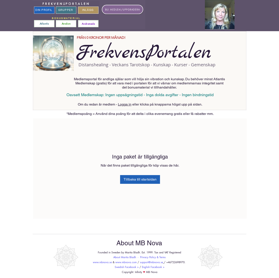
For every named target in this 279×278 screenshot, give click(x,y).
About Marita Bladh (124, 257)
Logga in (124, 104)
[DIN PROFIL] (44, 10)
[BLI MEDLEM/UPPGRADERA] (122, 9)
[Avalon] (66, 23)
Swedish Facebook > (127, 267)
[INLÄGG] (88, 10)
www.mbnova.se (102, 262)
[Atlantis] (44, 23)
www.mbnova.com (126, 262)
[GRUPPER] (66, 10)
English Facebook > (153, 267)
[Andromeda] (88, 23)
